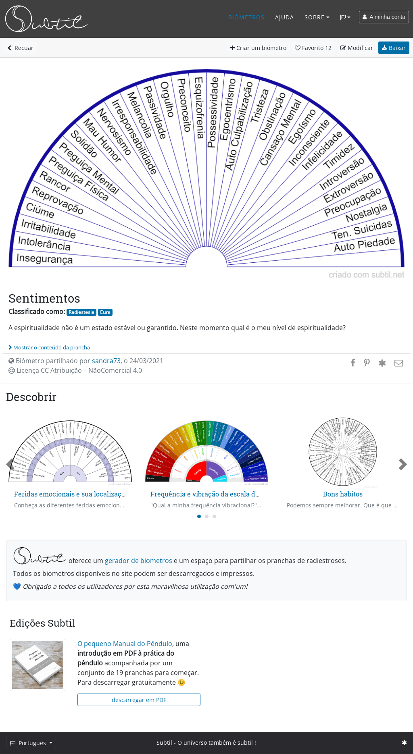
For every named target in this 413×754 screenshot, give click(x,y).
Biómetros (246, 17)
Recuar (20, 48)
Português (29, 743)
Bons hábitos (343, 494)
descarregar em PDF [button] (139, 700)
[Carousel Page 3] (214, 516)
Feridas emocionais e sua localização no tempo (86, 494)
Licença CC (75, 370)
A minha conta (384, 17)
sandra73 (106, 360)
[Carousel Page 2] (207, 516)
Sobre (315, 17)
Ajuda (284, 17)
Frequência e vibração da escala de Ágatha (216, 494)
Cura (105, 312)
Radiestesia (81, 312)
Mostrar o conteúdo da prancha (49, 347)
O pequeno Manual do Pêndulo (124, 643)
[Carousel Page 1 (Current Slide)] (199, 516)
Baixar (394, 48)
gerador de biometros (138, 560)
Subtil (164, 742)
